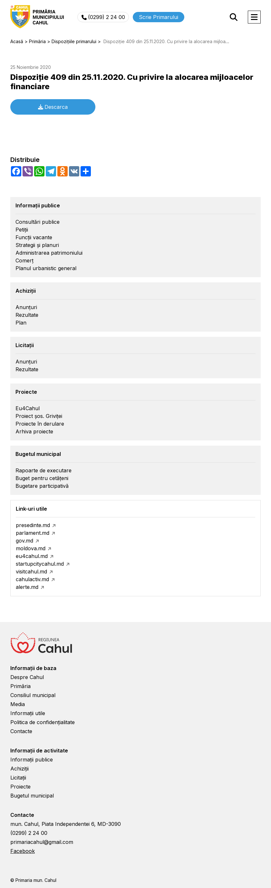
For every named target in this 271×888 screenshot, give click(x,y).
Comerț (24, 260)
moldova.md (30, 548)
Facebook (22, 851)
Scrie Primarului (158, 17)
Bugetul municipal (32, 795)
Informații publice (31, 759)
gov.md (24, 540)
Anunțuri (26, 307)
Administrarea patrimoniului (48, 253)
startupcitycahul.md (40, 564)
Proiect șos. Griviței (38, 416)
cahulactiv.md (32, 579)
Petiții (21, 229)
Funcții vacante (33, 237)
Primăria (20, 686)
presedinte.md (33, 525)
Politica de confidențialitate (42, 722)
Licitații (18, 777)
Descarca (53, 107)
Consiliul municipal (32, 695)
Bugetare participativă (42, 486)
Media (17, 704)
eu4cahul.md (32, 556)
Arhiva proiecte (34, 431)
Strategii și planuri (37, 245)
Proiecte (20, 786)
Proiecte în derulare (39, 423)
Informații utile (27, 713)
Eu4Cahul (27, 408)
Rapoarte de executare (43, 470)
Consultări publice (37, 222)
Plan (20, 322)
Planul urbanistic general (45, 268)
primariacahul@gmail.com (41, 842)
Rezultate (26, 315)
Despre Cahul (27, 677)
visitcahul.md (31, 571)
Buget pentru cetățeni (41, 478)
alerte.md (27, 587)
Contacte (21, 731)
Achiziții (19, 768)
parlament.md (32, 533)
